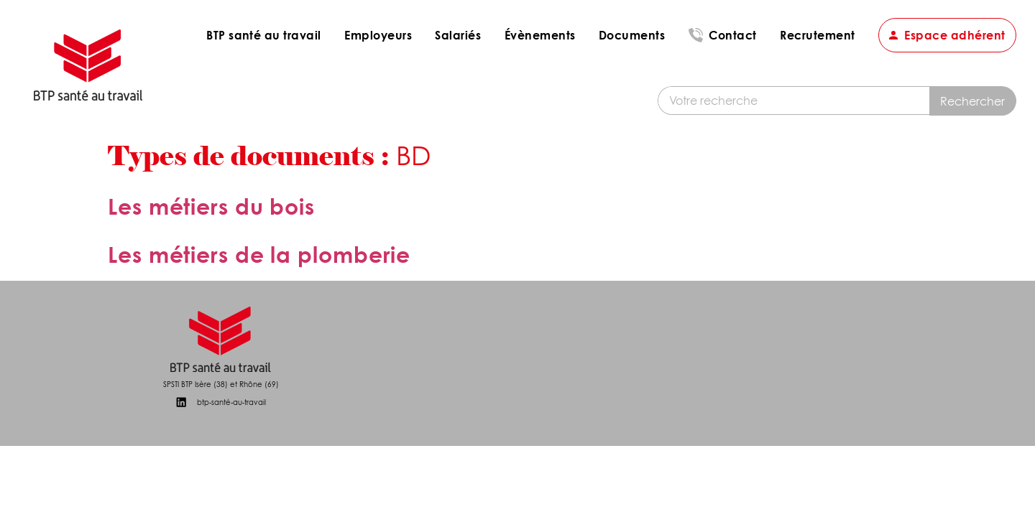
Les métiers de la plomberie (259, 254)
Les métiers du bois (211, 206)
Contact (732, 34)
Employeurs (378, 34)
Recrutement (817, 34)
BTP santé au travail (263, 34)
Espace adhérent (954, 34)
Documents (632, 34)
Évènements (540, 34)
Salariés (458, 34)
